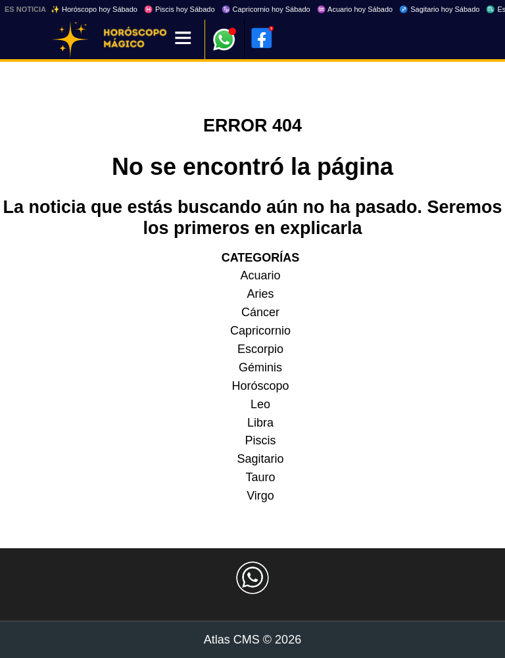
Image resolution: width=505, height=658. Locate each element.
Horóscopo (260, 385)
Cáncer (260, 312)
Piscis (260, 440)
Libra (260, 422)
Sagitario (260, 458)
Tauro (260, 477)
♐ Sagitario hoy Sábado (439, 9)
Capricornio (260, 330)
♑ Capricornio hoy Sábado (266, 9)
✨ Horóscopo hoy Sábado (94, 9)
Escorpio (260, 349)
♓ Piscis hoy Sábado (179, 9)
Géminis (260, 367)
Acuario (260, 275)
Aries (260, 293)
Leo (260, 404)
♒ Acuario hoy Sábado (355, 9)
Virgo (260, 495)
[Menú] (183, 39)
